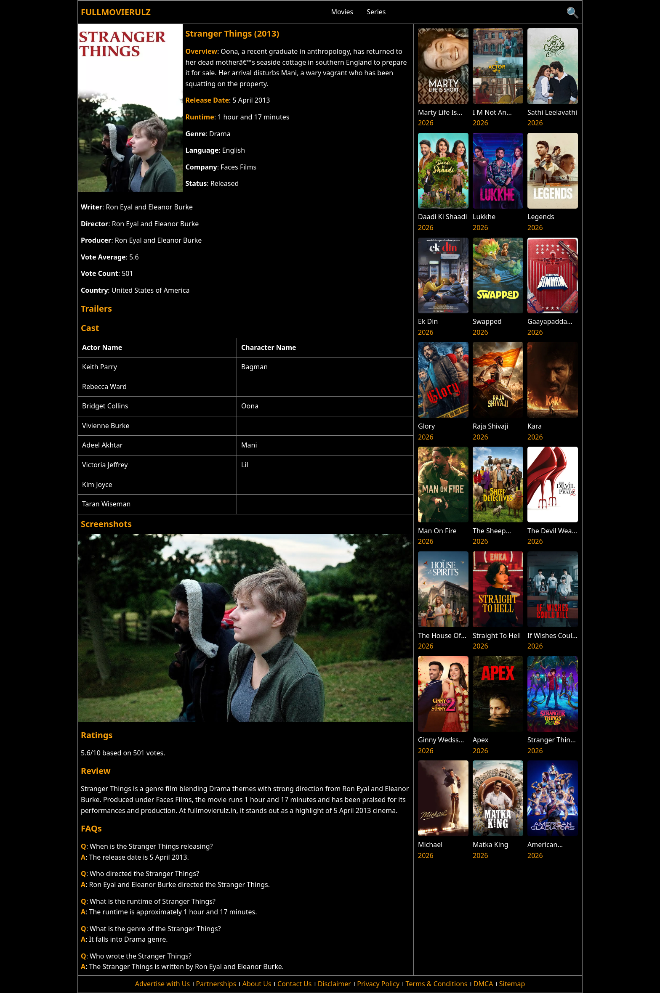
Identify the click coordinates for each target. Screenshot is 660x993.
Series (376, 11)
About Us (256, 983)
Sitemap (512, 983)
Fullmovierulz (116, 12)
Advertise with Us (162, 983)
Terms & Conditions (437, 983)
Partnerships (216, 983)
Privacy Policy (378, 983)
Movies (342, 11)
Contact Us (294, 983)
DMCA (483, 983)
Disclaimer (334, 983)
